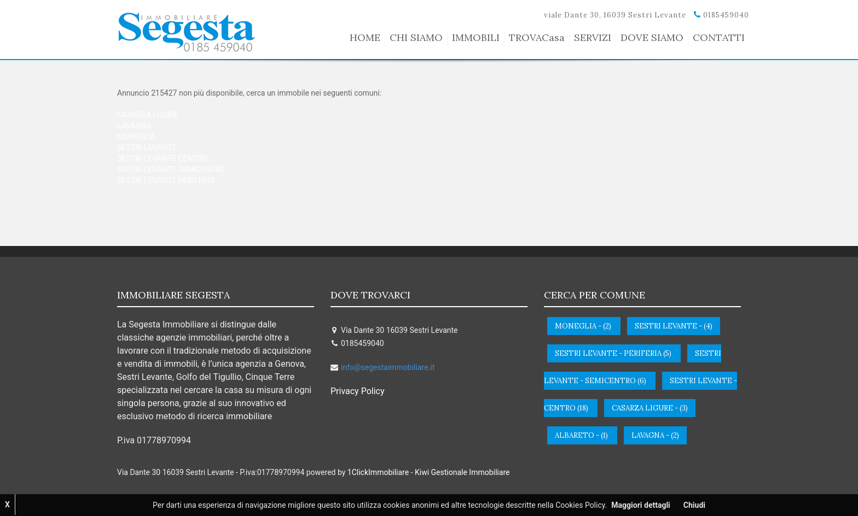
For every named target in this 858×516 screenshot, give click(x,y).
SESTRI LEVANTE (146, 147)
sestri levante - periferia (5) (613, 353)
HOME (365, 37)
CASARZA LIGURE (147, 114)
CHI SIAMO (416, 37)
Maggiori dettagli (640, 505)
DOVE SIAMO (652, 37)
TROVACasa (537, 37)
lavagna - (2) (655, 435)
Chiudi (694, 505)
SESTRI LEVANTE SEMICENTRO (171, 169)
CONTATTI (719, 37)
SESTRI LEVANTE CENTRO (162, 158)
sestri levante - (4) (673, 326)
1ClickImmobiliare (378, 472)
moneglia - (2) (583, 326)
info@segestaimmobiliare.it (387, 367)
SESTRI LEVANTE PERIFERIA (166, 180)
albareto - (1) (581, 435)
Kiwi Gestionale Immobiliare (462, 472)
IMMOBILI (476, 37)
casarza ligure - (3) (650, 408)
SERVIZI (592, 37)
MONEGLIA (136, 136)
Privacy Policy (358, 391)
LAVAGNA (134, 125)
